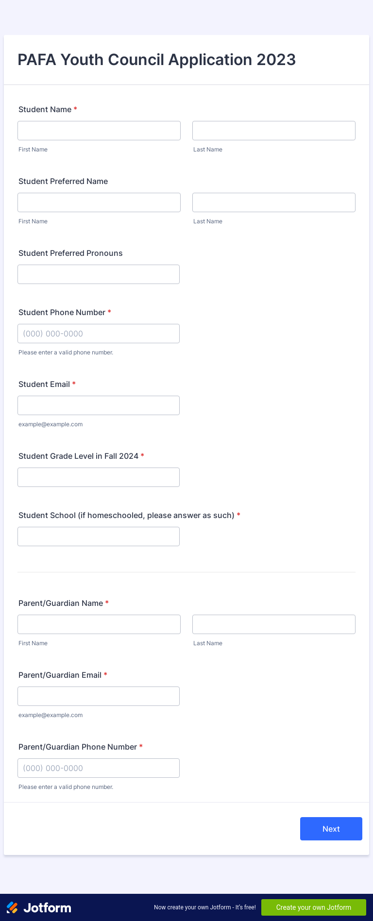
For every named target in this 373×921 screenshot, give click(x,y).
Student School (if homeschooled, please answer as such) (129, 515)
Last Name (207, 149)
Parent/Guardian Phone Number (80, 747)
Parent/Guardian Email (62, 675)
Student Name (47, 109)
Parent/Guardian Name (63, 603)
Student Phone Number (64, 312)
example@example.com (50, 424)
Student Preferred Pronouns (70, 253)
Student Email (47, 384)
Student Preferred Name (63, 181)
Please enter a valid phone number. (65, 352)
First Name (33, 149)
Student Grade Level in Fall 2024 (81, 456)
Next (331, 829)
